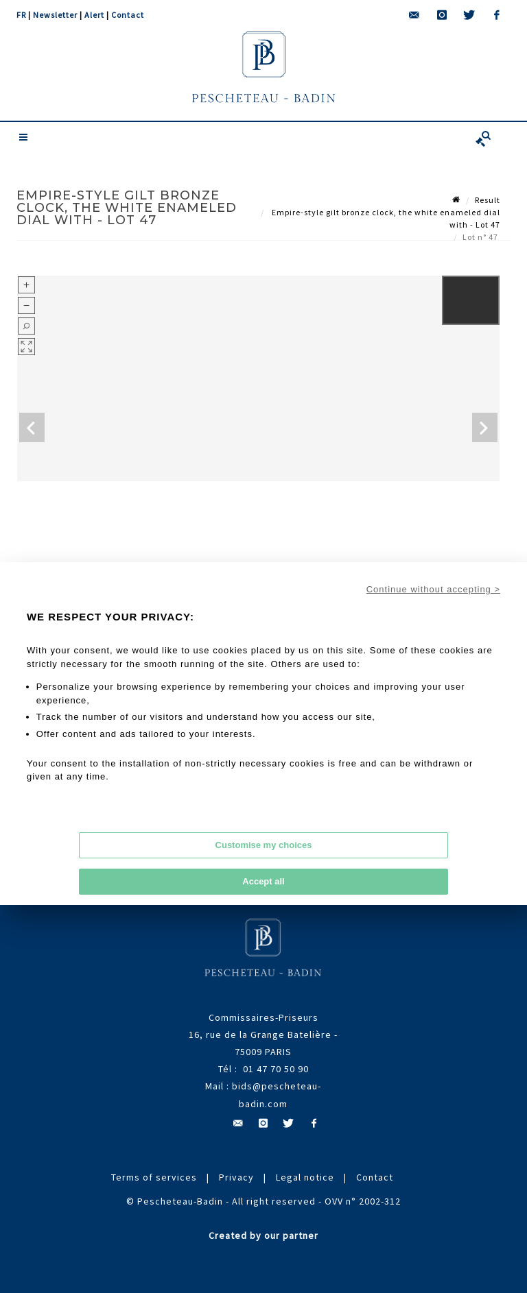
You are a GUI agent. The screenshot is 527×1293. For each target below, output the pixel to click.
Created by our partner (263, 1235)
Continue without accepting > (433, 589)
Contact (127, 15)
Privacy (236, 1177)
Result (487, 200)
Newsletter (55, 15)
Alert (94, 15)
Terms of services (154, 1177)
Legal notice (305, 1177)
